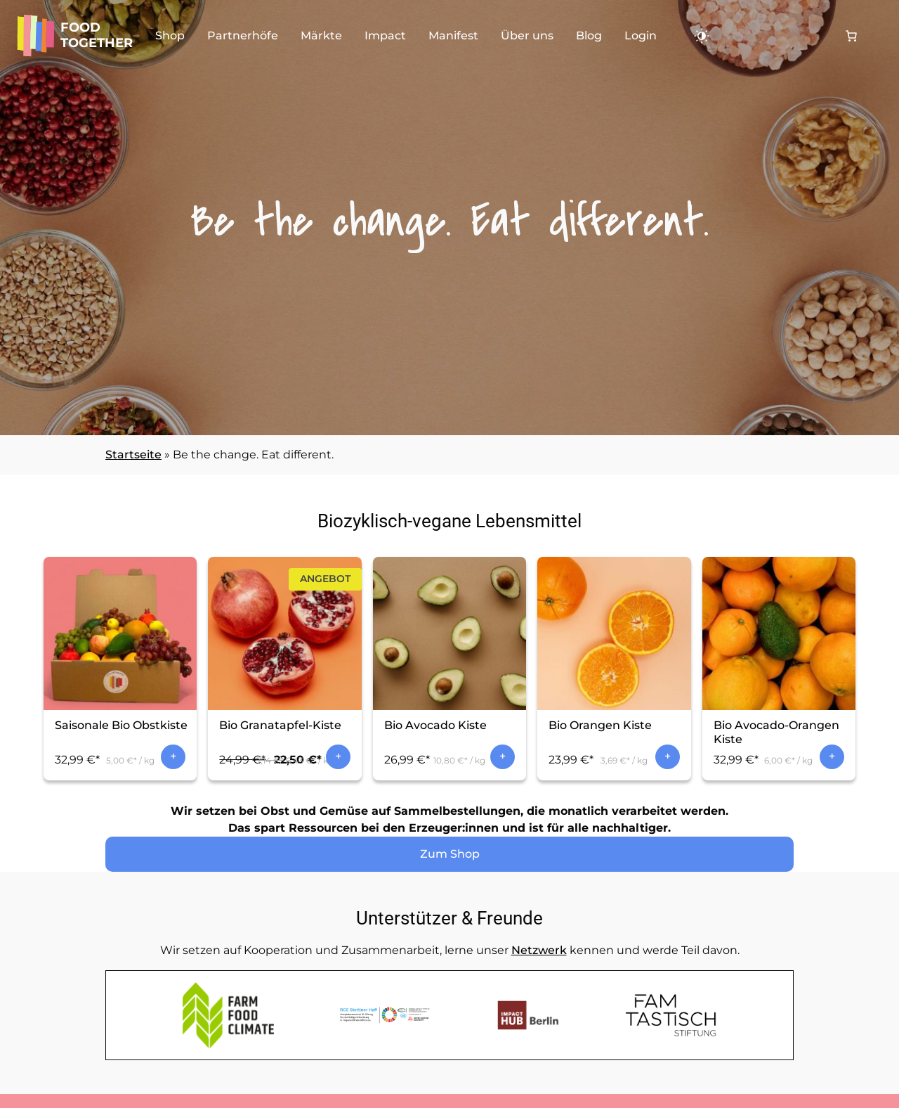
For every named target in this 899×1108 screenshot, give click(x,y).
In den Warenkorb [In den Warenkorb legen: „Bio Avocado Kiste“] (502, 757)
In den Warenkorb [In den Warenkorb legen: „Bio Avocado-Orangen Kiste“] (832, 757)
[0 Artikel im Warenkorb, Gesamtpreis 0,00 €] (851, 36)
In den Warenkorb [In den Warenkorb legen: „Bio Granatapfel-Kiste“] (338, 757)
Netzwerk (539, 950)
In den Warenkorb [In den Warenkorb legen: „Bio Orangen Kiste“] (667, 757)
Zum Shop (450, 854)
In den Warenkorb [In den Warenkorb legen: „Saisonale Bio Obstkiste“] (173, 757)
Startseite (133, 454)
